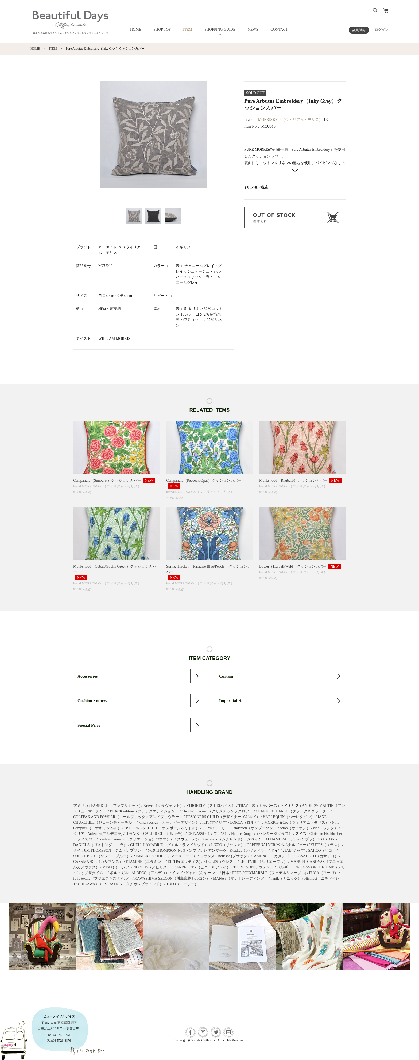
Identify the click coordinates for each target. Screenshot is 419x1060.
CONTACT (279, 29)
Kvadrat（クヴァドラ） (249, 850)
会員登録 (359, 30)
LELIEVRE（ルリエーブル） (264, 862)
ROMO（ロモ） (215, 828)
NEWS (253, 29)
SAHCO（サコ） (322, 850)
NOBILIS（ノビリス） (151, 867)
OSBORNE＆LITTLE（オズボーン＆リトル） (161, 828)
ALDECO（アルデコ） (150, 873)
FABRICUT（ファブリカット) (116, 806)
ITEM (187, 29)
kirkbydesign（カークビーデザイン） (169, 822)
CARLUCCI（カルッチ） (164, 834)
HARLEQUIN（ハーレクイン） (289, 817)
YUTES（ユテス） (326, 845)
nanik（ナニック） (286, 878)
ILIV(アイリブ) (214, 822)
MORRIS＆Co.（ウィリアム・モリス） (290, 120)
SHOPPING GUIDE (219, 29)
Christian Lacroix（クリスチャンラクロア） (217, 811)
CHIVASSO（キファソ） (208, 834)
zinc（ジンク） (325, 828)
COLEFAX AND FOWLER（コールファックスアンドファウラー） (128, 817)
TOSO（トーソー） (182, 884)
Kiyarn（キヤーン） (202, 873)
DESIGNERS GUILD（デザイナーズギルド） (223, 817)
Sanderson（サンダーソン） (254, 828)
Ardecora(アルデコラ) (104, 834)
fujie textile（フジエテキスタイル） (102, 878)
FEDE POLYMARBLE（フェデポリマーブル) (269, 873)
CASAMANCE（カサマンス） (98, 862)
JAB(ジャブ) (295, 850)
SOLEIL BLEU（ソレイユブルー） (101, 856)
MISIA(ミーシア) (116, 867)
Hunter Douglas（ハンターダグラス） (261, 834)
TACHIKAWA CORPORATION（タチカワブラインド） (118, 884)
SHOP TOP (162, 29)
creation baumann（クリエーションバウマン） (136, 839)
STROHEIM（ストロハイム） (211, 806)
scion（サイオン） (295, 828)
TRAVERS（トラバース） (259, 806)
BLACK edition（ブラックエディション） (144, 811)
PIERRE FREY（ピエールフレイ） (202, 867)
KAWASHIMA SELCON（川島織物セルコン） (172, 878)
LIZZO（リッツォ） (227, 845)
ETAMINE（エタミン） (145, 862)
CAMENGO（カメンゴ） (272, 856)
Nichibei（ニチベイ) (320, 878)
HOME (135, 29)
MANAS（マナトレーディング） (240, 878)
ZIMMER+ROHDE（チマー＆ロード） (165, 856)
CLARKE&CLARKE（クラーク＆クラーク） (293, 811)
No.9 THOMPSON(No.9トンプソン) (176, 850)
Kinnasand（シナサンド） (223, 839)
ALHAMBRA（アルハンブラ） (290, 839)
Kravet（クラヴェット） (163, 806)
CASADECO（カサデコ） (317, 856)
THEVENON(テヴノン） (253, 867)
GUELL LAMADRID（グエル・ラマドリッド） (169, 845)
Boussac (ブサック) (233, 856)
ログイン (382, 29)
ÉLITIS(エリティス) (184, 862)
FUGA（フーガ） (323, 873)
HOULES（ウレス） (220, 862)
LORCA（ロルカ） (245, 822)
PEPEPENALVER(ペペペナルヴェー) (277, 845)
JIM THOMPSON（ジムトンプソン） (114, 850)
